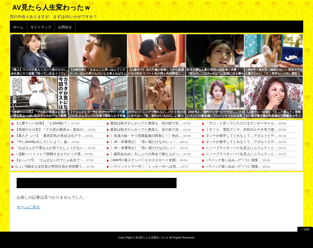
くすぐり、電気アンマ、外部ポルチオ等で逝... (241, 129)
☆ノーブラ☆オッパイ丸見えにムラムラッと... (241, 148)
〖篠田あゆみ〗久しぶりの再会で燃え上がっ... (146, 154)
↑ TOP (305, 229)
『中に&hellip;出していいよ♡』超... (42, 142)
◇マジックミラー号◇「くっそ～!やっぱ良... (144, 166)
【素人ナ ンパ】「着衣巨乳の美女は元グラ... (49, 136)
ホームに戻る (28, 207)
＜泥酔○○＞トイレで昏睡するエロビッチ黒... (49, 154)
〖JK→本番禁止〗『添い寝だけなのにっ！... (144, 142)
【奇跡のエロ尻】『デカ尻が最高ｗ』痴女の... (50, 129)
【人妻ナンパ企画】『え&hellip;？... (42, 123)
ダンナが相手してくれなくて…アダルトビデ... (241, 136)
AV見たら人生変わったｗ (51, 7)
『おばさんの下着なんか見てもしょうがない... (50, 148)
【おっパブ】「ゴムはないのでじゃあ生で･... (50, 160)
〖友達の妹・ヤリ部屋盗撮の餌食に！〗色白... (146, 136)
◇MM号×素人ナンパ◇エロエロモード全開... (144, 160)
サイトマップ (41, 27)
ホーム (18, 27)
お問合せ (65, 27)
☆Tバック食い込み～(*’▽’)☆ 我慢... (233, 160)
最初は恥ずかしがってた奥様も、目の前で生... (146, 123)
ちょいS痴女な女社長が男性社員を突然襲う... (50, 166)
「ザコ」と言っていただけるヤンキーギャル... (241, 123)
